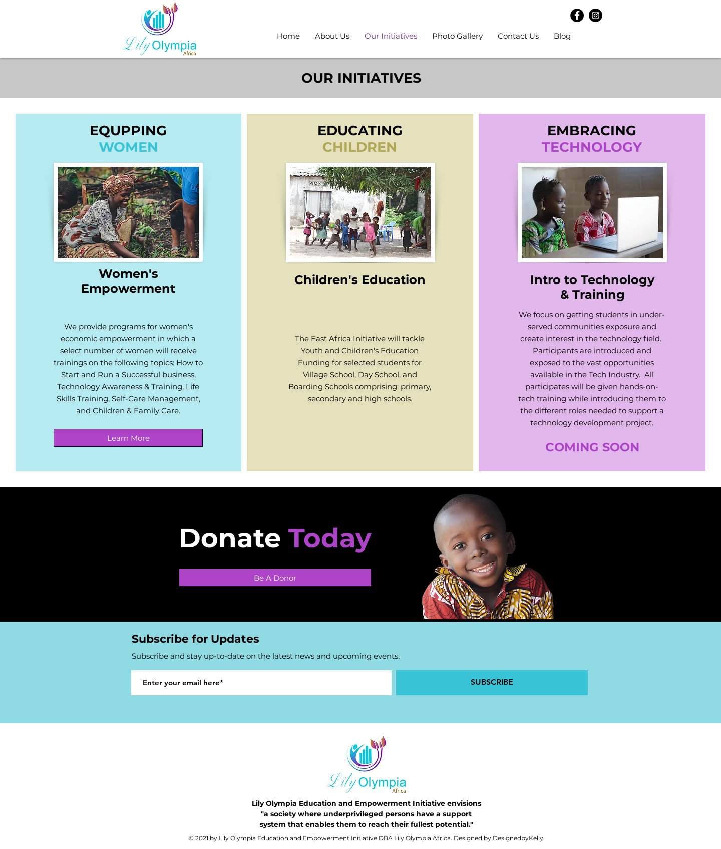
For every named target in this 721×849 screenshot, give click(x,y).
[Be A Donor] (275, 578)
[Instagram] (595, 15)
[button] (332, 36)
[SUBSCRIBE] (492, 682)
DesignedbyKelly (518, 838)
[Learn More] (128, 438)
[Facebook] (577, 15)
